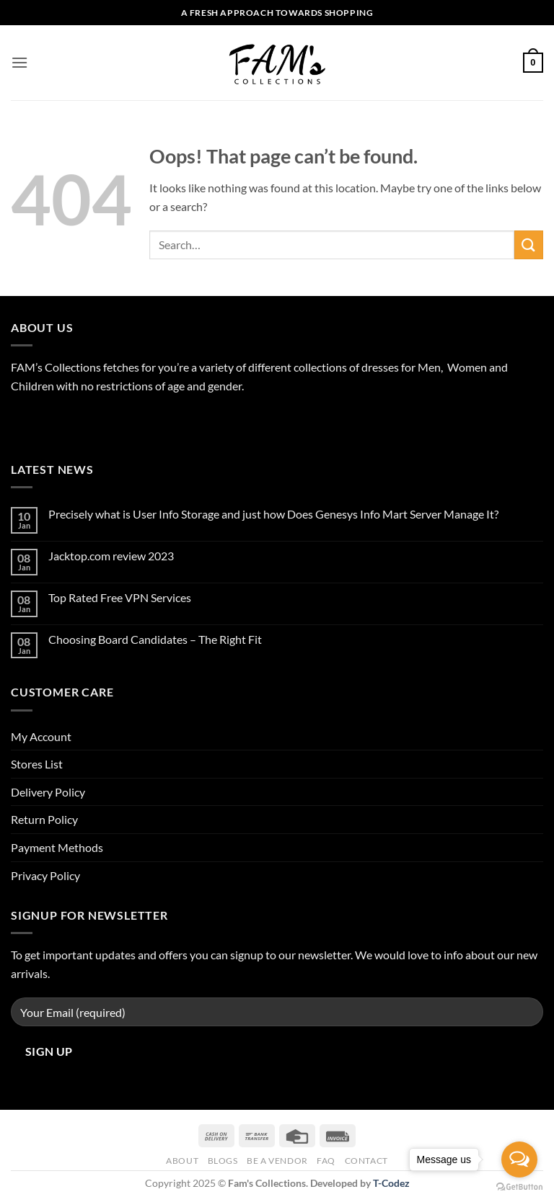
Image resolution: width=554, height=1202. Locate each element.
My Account (41, 736)
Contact (366, 1160)
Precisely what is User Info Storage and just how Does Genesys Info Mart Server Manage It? (273, 514)
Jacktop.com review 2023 (111, 555)
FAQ (326, 1160)
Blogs (223, 1160)
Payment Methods (57, 847)
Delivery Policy (48, 792)
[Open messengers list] (519, 1160)
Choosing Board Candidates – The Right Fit (155, 639)
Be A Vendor (277, 1160)
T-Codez (391, 1183)
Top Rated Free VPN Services (119, 597)
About (182, 1160)
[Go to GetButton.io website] (519, 1187)
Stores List (37, 764)
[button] (19, 62)
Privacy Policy (45, 875)
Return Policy (44, 819)
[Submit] (528, 244)
